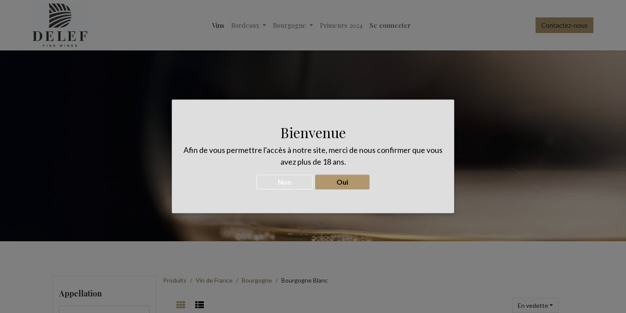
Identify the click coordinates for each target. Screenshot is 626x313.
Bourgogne (257, 280)
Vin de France (214, 280)
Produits (174, 280)
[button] (535, 305)
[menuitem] (218, 25)
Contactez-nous (564, 25)
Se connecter (390, 25)
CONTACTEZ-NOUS (313, 170)
